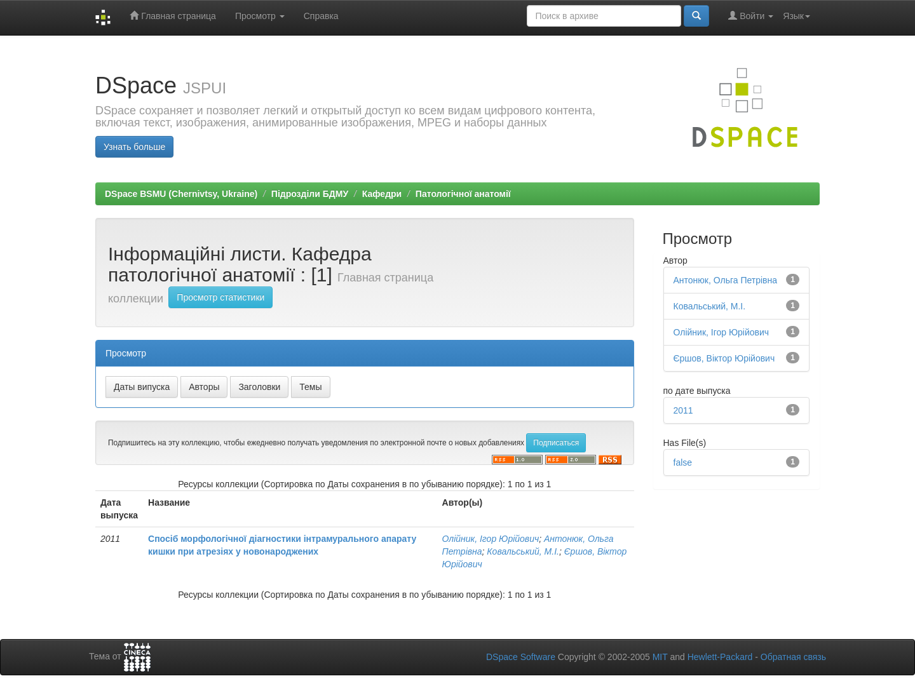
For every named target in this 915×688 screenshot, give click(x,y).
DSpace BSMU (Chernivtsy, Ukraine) (181, 194)
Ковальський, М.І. (523, 551)
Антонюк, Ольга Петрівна (726, 280)
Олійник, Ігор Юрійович (490, 539)
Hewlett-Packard (720, 657)
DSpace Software (520, 657)
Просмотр (260, 16)
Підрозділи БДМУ (309, 194)
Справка (321, 16)
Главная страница (172, 15)
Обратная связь (793, 657)
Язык (796, 16)
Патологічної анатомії (463, 194)
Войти (750, 15)
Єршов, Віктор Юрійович (724, 358)
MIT (660, 657)
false (683, 462)
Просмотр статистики (220, 297)
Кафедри (382, 194)
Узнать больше (134, 147)
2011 (683, 410)
